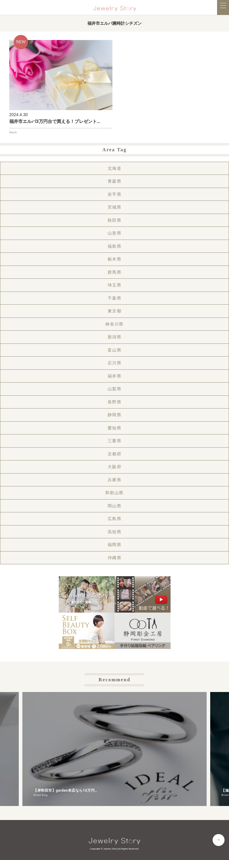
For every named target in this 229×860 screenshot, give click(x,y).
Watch (13, 132)
